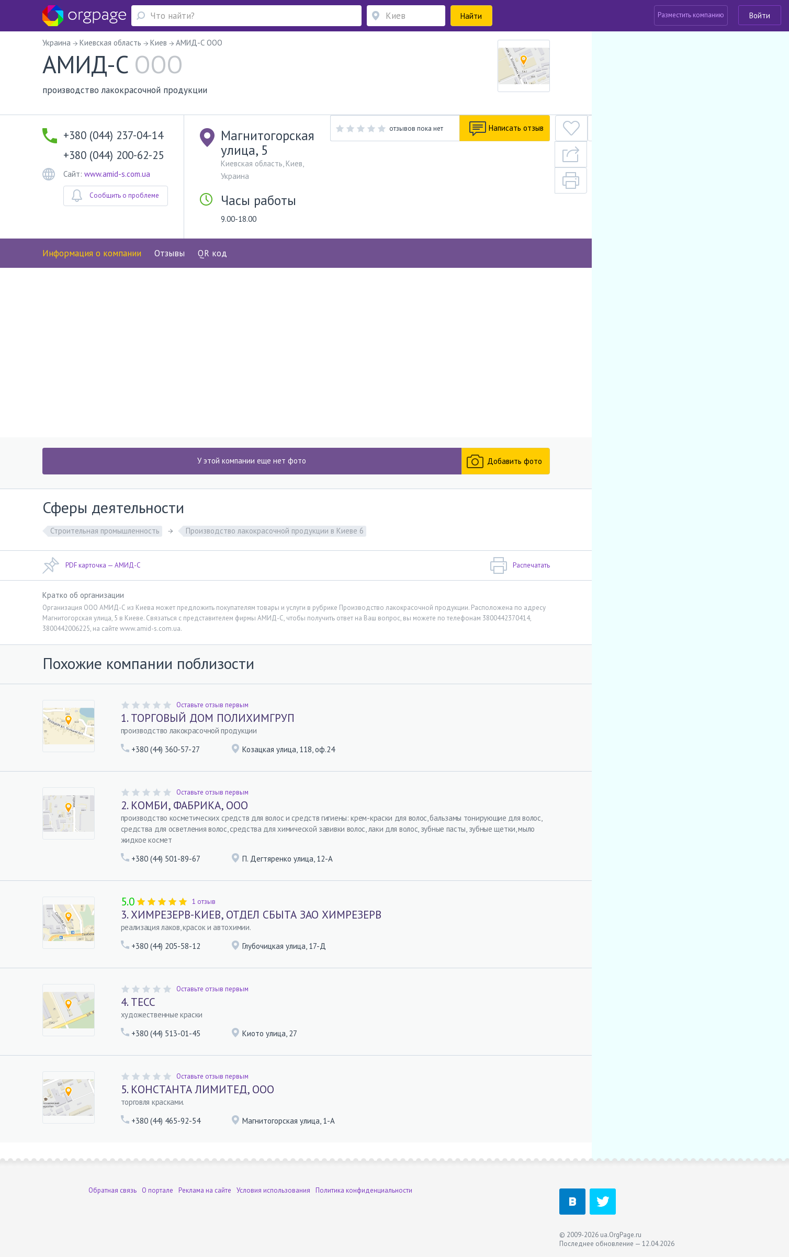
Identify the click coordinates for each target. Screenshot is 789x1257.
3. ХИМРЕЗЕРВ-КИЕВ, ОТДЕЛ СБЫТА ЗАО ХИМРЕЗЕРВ (251, 921)
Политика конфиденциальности (363, 1190)
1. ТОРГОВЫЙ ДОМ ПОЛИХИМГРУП (208, 724)
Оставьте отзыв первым (212, 711)
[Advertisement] (296, 357)
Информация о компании (91, 228)
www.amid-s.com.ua (117, 174)
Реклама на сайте (204, 1190)
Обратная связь (112, 1190)
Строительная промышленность (105, 537)
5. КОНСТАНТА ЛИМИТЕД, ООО (197, 1096)
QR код (212, 228)
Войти (759, 15)
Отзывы (169, 228)
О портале (157, 1190)
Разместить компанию (691, 14)
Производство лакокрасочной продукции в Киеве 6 (275, 537)
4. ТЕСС (138, 1008)
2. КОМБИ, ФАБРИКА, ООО (184, 812)
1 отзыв (204, 907)
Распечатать (520, 572)
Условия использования (273, 1190)
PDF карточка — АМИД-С (91, 572)
